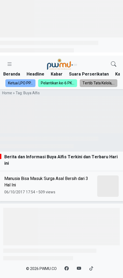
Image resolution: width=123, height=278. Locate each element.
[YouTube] (79, 269)
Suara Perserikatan (89, 74)
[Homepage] (62, 64)
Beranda (11, 74)
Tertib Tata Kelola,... (98, 83)
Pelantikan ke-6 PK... (57, 83)
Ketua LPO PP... (20, 83)
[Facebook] (66, 269)
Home (7, 93)
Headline (35, 74)
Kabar (57, 74)
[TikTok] (91, 269)
